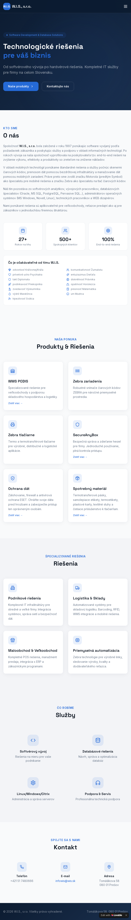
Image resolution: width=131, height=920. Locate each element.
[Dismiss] (126, 915)
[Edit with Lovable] (111, 915)
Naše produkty (21, 89)
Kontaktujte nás (58, 89)
